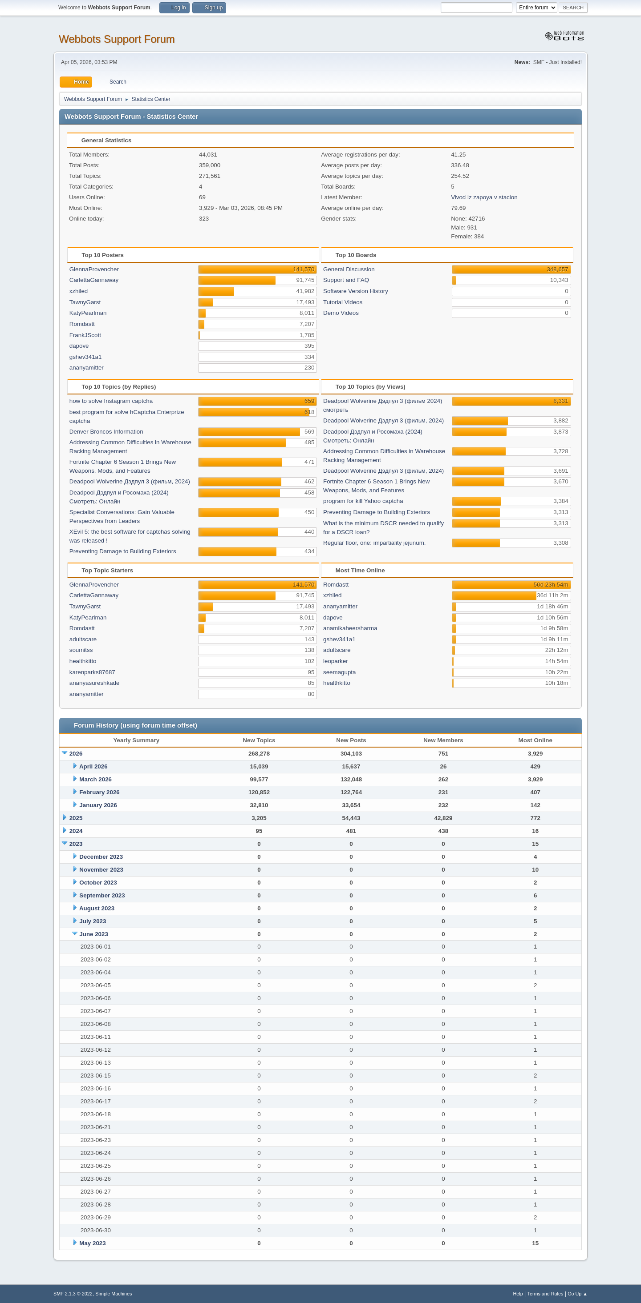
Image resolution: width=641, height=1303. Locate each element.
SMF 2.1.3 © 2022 (73, 1293)
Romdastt (82, 324)
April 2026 (93, 766)
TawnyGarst (85, 302)
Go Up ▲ (578, 1293)
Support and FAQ (346, 280)
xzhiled (78, 291)
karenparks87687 (92, 672)
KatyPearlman (88, 313)
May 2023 (92, 1243)
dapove (79, 345)
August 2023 (96, 908)
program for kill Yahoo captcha (363, 501)
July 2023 (92, 921)
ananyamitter (86, 367)
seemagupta (339, 672)
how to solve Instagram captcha (111, 401)
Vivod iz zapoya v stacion (484, 197)
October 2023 (98, 882)
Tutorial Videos (342, 302)
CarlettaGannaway (93, 280)
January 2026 (98, 805)
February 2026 (99, 792)
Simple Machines (113, 1293)
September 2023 (102, 895)
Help (518, 1293)
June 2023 (93, 934)
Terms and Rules (545, 1293)
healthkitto (83, 661)
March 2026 (95, 779)
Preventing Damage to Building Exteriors (122, 551)
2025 (76, 818)
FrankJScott (85, 335)
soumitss (81, 650)
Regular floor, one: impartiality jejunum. (374, 542)
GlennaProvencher (94, 269)
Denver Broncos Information (106, 431)
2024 (76, 831)
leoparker (335, 661)
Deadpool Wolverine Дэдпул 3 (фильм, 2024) (129, 481)
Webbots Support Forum (117, 39)
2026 (76, 753)
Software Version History (355, 291)
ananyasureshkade (94, 683)
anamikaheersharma (350, 628)
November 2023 (101, 869)
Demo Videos (341, 313)
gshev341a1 (85, 357)
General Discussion (349, 269)
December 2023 (101, 856)
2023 (76, 844)
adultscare (83, 639)
